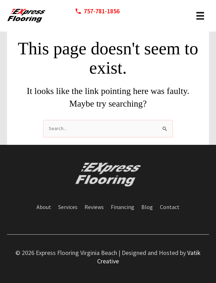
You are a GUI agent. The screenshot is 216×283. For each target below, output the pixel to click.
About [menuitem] (43, 207)
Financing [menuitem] (122, 207)
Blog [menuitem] (147, 207)
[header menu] (200, 16)
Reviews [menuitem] (94, 207)
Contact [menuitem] (170, 207)
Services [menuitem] (67, 207)
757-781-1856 (102, 11)
